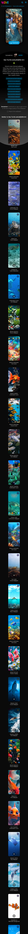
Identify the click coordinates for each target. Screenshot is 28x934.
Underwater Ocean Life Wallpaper (14, 301)
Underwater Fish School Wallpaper (14, 208)
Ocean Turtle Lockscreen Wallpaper (14, 518)
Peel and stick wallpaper (14, 91)
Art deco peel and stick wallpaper (14, 78)
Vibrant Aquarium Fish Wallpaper (14, 456)
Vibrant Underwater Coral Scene (14, 177)
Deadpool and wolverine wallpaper (14, 99)
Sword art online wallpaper (14, 83)
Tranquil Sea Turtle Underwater (14, 270)
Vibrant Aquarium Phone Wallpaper (14, 332)
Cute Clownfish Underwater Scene (14, 827)
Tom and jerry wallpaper (14, 96)
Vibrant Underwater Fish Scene (14, 363)
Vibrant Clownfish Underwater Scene (14, 487)
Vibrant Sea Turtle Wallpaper (14, 239)
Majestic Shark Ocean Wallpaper (14, 703)
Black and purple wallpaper (14, 89)
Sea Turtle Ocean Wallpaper (14, 580)
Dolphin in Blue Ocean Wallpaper (14, 889)
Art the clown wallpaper (14, 86)
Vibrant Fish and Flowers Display (14, 672)
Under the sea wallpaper (14, 81)
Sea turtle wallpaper (18, 6)
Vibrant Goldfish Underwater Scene (14, 394)
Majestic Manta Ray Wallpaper (14, 858)
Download (14, 43)
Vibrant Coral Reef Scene (14, 146)
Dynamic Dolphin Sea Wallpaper (14, 734)
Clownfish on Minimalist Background (14, 920)
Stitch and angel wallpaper (14, 102)
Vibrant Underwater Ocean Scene (14, 425)
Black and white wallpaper (14, 94)
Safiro (18, 55)
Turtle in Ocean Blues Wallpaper (14, 611)
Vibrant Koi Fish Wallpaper (14, 796)
